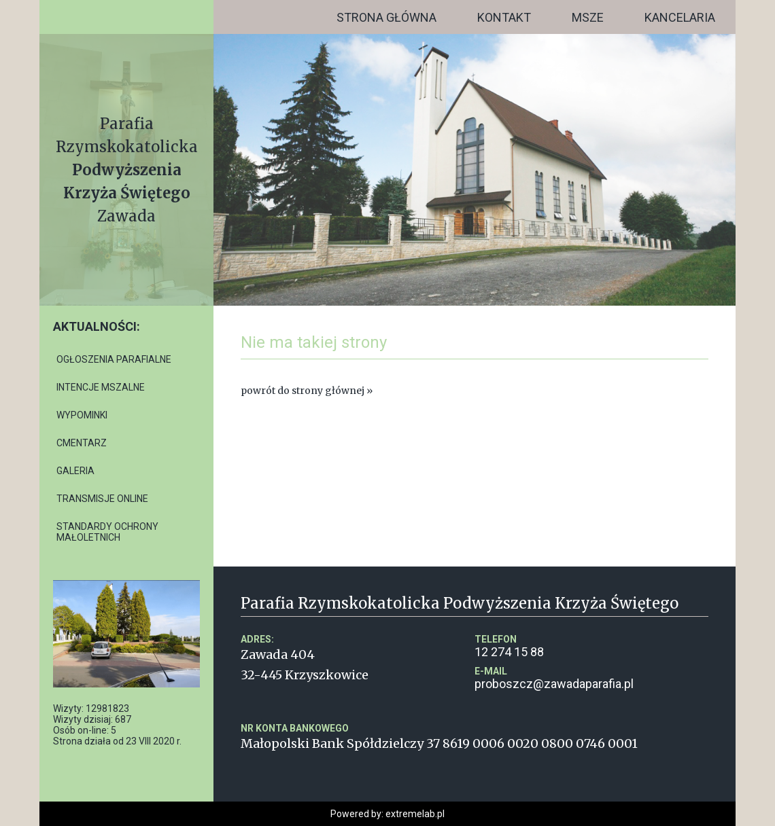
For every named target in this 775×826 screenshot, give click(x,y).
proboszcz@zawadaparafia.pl (591, 678)
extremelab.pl (415, 813)
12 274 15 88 (591, 646)
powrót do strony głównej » (307, 390)
